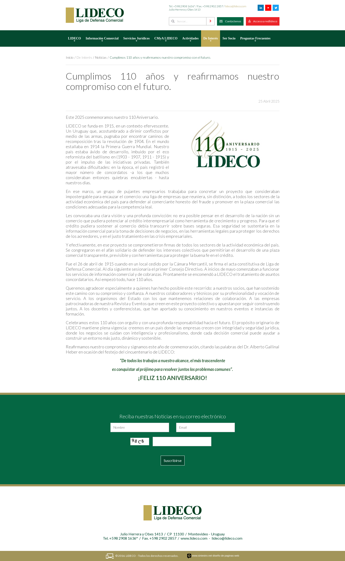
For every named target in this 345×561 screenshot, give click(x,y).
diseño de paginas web (226, 555)
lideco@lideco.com (235, 6)
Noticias (101, 57)
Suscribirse (173, 460)
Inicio (70, 57)
